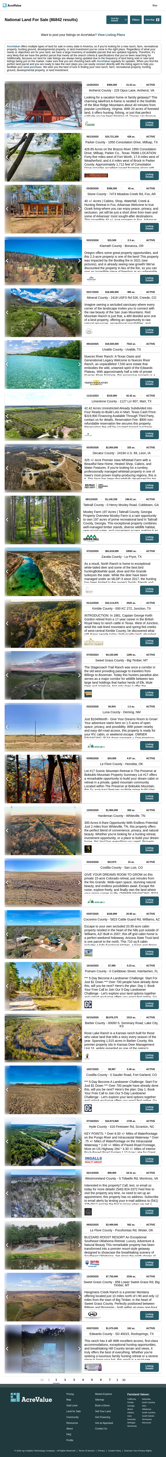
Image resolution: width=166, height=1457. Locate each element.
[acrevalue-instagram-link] (40, 1408)
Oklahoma (146, 1409)
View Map (152, 20)
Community (72, 1417)
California (131, 1399)
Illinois (130, 1409)
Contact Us (101, 1428)
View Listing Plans (111, 35)
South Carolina (148, 1412)
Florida (130, 1402)
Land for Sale (73, 1411)
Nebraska (146, 1399)
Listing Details (149, 123)
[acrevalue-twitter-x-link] (31, 1408)
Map (154, 5)
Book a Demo (102, 1405)
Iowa (129, 1416)
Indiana (130, 1412)
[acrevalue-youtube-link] (49, 1408)
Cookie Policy (114, 1451)
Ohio (144, 1406)
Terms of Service (87, 1451)
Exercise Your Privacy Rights (138, 1451)
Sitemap (99, 1399)
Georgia (130, 1406)
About (69, 1428)
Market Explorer (103, 1394)
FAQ (68, 1434)
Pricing (70, 1394)
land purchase (32, 67)
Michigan (131, 1423)
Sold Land (71, 1405)
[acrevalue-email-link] (13, 1408)
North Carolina (148, 1402)
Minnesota (132, 1426)
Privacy (101, 1451)
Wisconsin (146, 1423)
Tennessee (147, 1419)
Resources (72, 1423)
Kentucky (131, 1419)
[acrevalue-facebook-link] (22, 1408)
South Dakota (148, 1416)
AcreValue (13, 46)
